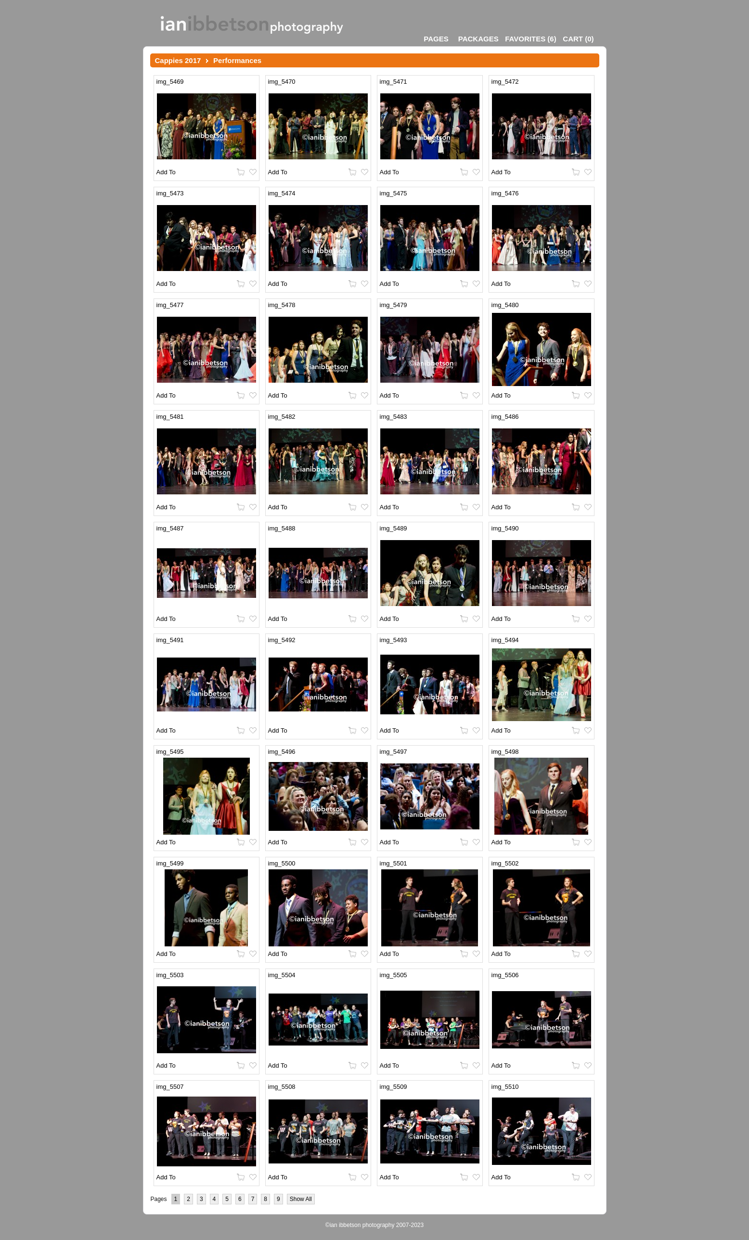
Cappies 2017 (178, 60)
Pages (436, 39)
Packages (478, 39)
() (530, 39)
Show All (301, 1199)
